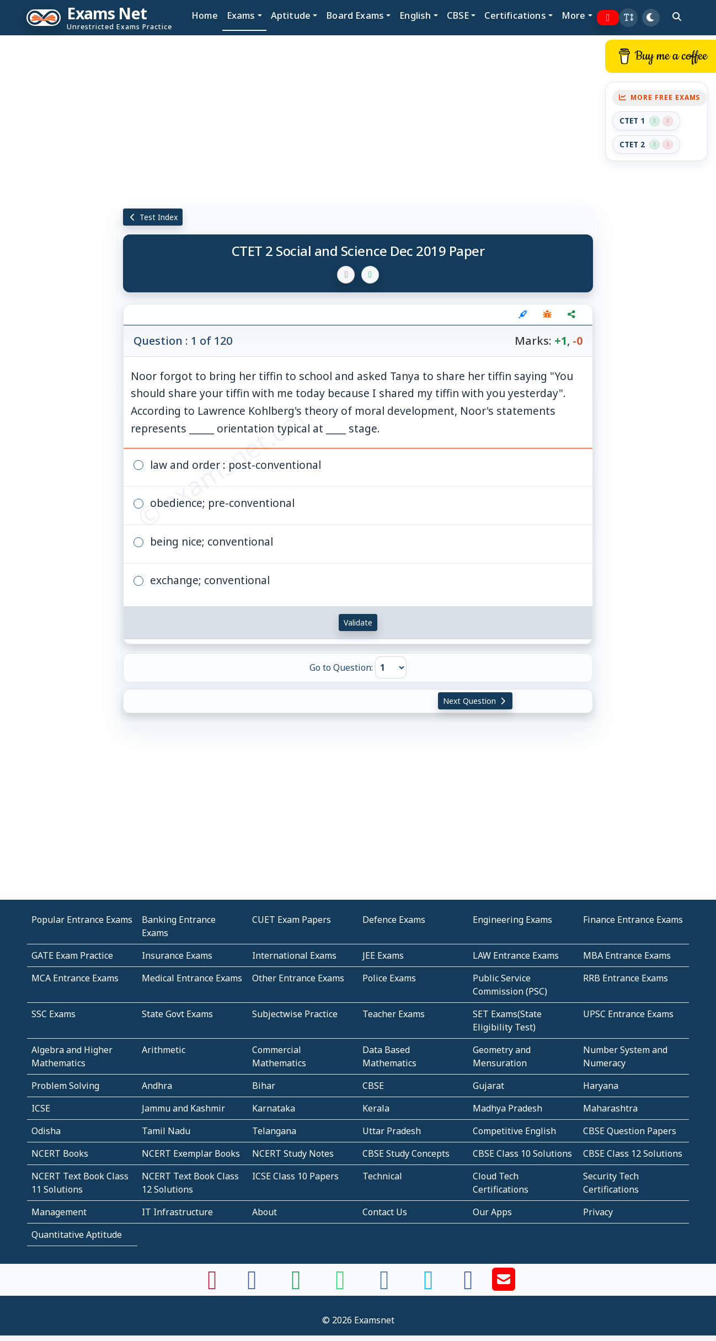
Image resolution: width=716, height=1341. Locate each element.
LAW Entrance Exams (516, 955)
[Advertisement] (51, 202)
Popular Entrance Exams (81, 919)
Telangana (274, 1131)
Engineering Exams (512, 919)
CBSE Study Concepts (406, 1153)
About (264, 1212)
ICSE (40, 1108)
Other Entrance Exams (298, 978)
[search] (677, 16)
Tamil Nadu (166, 1131)
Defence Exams (393, 919)
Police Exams (389, 978)
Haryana (600, 1086)
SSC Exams (53, 1014)
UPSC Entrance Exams (628, 1014)
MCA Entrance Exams (75, 978)
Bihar (263, 1086)
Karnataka (273, 1108)
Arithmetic (163, 1050)
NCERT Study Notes (293, 1153)
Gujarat (488, 1086)
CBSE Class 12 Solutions (632, 1153)
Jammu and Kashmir (183, 1108)
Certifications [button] (515, 15)
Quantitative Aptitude (76, 1234)
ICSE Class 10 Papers (295, 1176)
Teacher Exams (393, 1014)
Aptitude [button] (291, 15)
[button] (628, 17)
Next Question (475, 701)
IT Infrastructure (177, 1212)
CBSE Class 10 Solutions (522, 1153)
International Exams (294, 955)
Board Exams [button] (355, 15)
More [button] (574, 15)
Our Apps (492, 1212)
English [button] (415, 15)
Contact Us (384, 1212)
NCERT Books (59, 1153)
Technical (382, 1176)
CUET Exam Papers (291, 919)
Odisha (46, 1131)
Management (59, 1212)
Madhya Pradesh (507, 1108)
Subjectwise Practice (295, 1014)
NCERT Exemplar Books (191, 1153)
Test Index (153, 217)
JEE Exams (383, 955)
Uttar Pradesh (391, 1131)
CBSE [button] (458, 15)
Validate (358, 622)
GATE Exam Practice (72, 955)
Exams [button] (241, 15)
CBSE (373, 1086)
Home (204, 15)
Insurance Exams (177, 955)
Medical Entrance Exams (192, 978)
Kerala (375, 1108)
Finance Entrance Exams (633, 919)
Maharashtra (610, 1108)
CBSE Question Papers (629, 1131)
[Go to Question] (391, 667)
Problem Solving (65, 1086)
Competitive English (514, 1131)
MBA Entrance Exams (627, 955)
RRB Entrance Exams (625, 978)
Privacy (598, 1212)
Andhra (157, 1086)
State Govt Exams (177, 1014)
